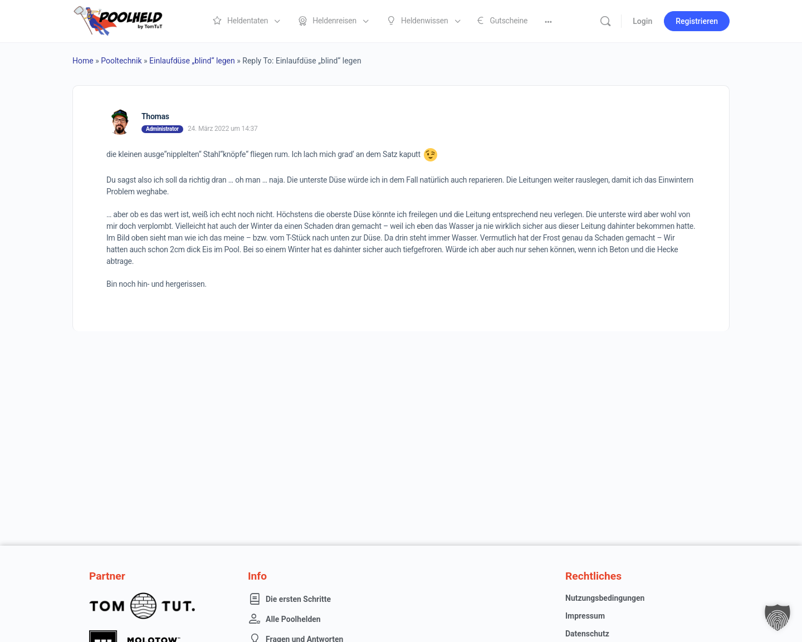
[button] (777, 617)
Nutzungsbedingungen (604, 598)
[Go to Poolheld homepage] (128, 20)
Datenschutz (587, 633)
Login (642, 21)
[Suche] (605, 21)
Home (83, 60)
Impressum (585, 615)
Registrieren (697, 21)
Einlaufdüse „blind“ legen (192, 60)
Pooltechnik (121, 60)
